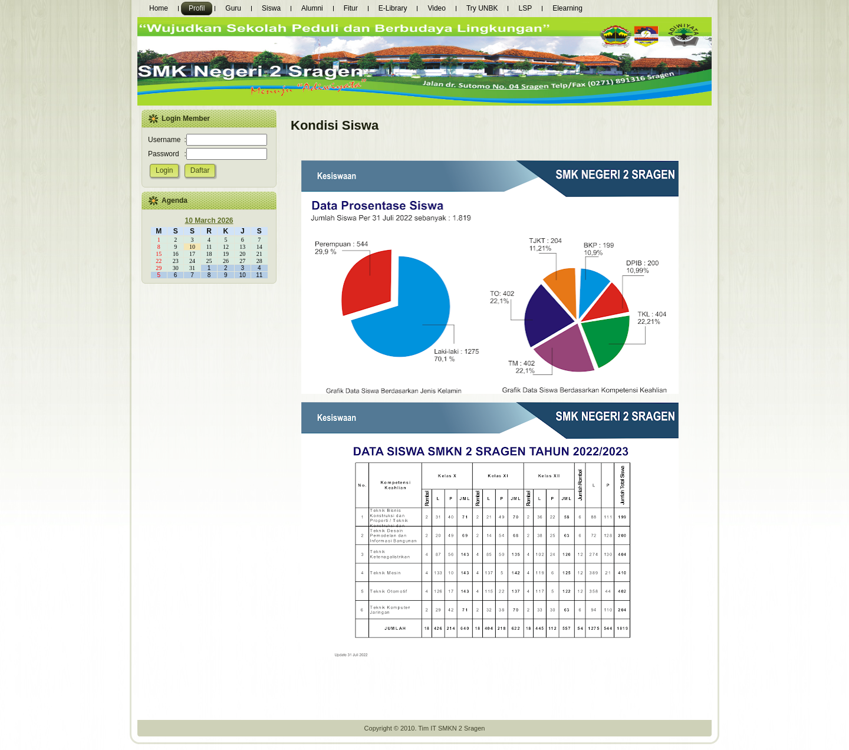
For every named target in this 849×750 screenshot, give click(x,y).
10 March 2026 (209, 220)
